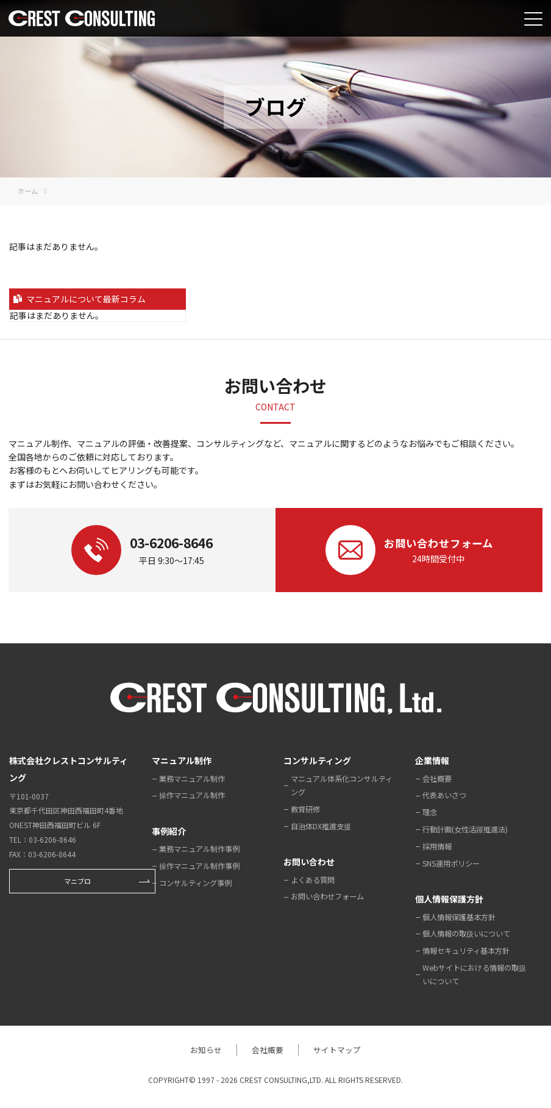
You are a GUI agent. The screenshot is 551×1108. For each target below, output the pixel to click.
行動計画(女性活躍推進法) (465, 829)
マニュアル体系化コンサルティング (342, 785)
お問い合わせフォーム (327, 896)
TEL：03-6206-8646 (42, 839)
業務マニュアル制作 (192, 778)
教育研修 (305, 809)
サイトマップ (338, 1050)
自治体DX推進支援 (321, 826)
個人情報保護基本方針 (459, 917)
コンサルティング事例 (195, 882)
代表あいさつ (444, 795)
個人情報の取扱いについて (466, 933)
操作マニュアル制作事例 (199, 865)
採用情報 (437, 846)
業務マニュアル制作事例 (199, 848)
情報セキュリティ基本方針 (466, 950)
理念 (429, 812)
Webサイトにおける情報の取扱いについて (474, 974)
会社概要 (437, 778)
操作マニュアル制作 (192, 795)
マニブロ (77, 881)
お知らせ (205, 1050)
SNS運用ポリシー (451, 863)
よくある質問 (313, 879)
